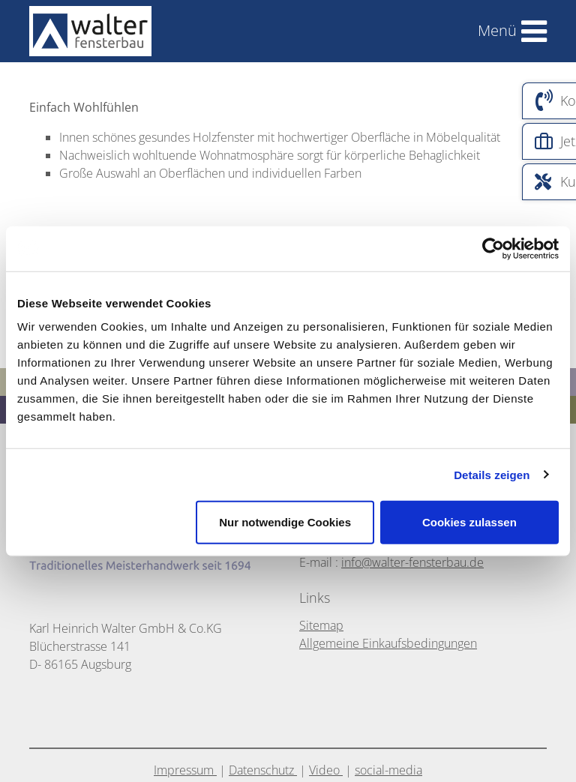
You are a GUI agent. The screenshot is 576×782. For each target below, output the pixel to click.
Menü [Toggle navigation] (497, 30)
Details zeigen (492, 474)
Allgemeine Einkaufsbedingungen (388, 643)
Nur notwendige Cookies (285, 522)
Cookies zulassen (469, 522)
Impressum (185, 770)
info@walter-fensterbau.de (412, 562)
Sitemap (321, 625)
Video (326, 770)
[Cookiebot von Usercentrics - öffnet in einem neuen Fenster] (493, 248)
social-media (388, 770)
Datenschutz (263, 770)
